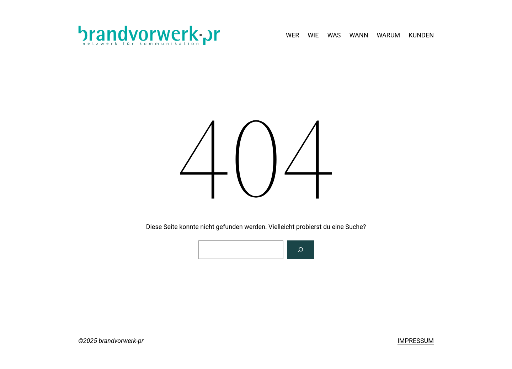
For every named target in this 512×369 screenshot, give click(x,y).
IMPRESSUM (416, 340)
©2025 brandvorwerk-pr (111, 340)
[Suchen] (300, 249)
